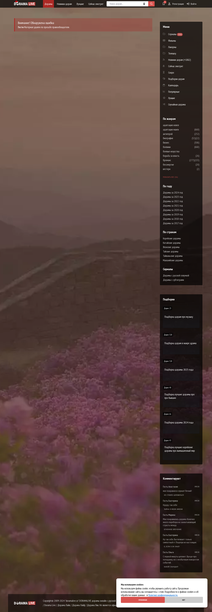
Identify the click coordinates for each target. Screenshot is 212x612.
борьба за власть (180, 155)
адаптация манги (180, 129)
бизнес (175, 142)
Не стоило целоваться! (174, 495)
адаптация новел (180, 125)
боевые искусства (180, 151)
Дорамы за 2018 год (173, 219)
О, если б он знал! (172, 546)
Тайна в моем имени (173, 509)
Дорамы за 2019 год (173, 214)
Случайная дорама (177, 104)
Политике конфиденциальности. (163, 595)
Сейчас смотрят (96, 4)
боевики (176, 147)
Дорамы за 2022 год (173, 201)
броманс (176, 160)
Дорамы (48, 4)
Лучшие (80, 4)
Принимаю (142, 600)
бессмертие (177, 164)
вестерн (176, 169)
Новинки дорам (64, 4)
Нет (183, 600)
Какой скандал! (171, 567)
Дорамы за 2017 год (173, 223)
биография (177, 138)
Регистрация (176, 3)
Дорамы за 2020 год (173, 210)
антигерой (177, 134)
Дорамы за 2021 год (173, 205)
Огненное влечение (172, 529)
